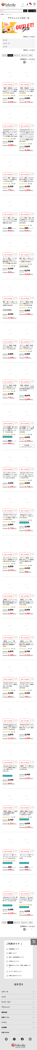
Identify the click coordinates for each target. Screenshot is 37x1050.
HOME (2, 14)
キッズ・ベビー (6, 1002)
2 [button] (26, 62)
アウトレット (5, 1007)
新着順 (30, 55)
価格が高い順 (24, 55)
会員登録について (14, 949)
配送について (13, 953)
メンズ (3, 997)
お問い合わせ (5, 1032)
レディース (4, 992)
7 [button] (31, 62)
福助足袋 (4, 1012)
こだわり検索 (32, 11)
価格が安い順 (17, 55)
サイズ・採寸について (15, 971)
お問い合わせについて (15, 976)
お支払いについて (14, 961)
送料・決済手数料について (16, 957)
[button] (34, 62)
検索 (25, 11)
